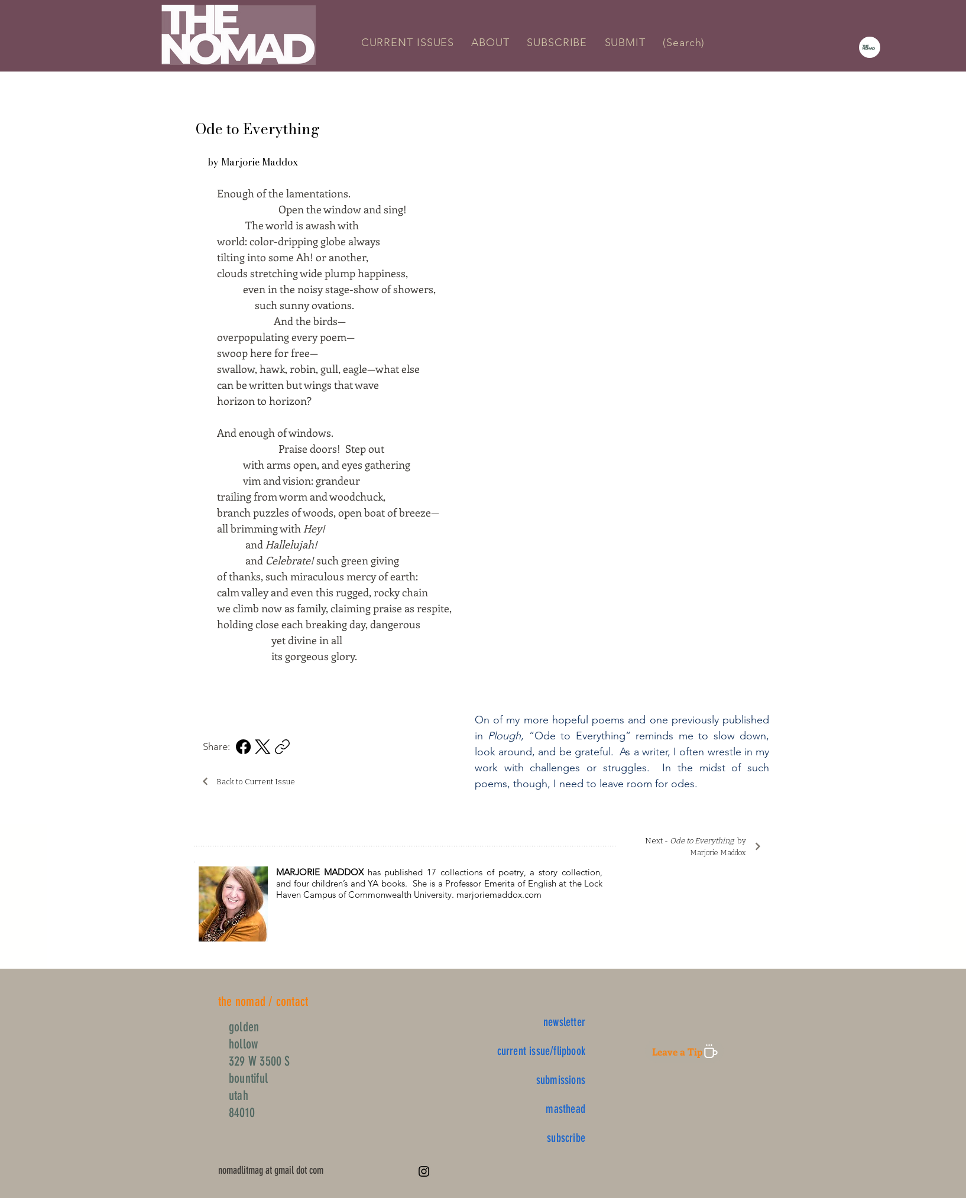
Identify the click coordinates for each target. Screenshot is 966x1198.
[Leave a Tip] (684, 1051)
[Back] (204, 781)
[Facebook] (243, 746)
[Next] (757, 846)
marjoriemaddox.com (499, 894)
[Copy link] (282, 746)
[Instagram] (424, 1171)
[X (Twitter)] (262, 746)
